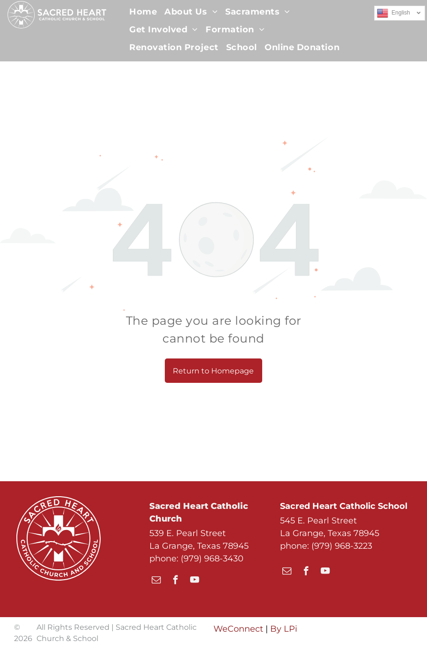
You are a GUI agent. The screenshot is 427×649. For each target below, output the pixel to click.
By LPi (283, 629)
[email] (156, 581)
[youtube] (194, 581)
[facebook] (175, 581)
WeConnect (238, 629)
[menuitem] (143, 12)
